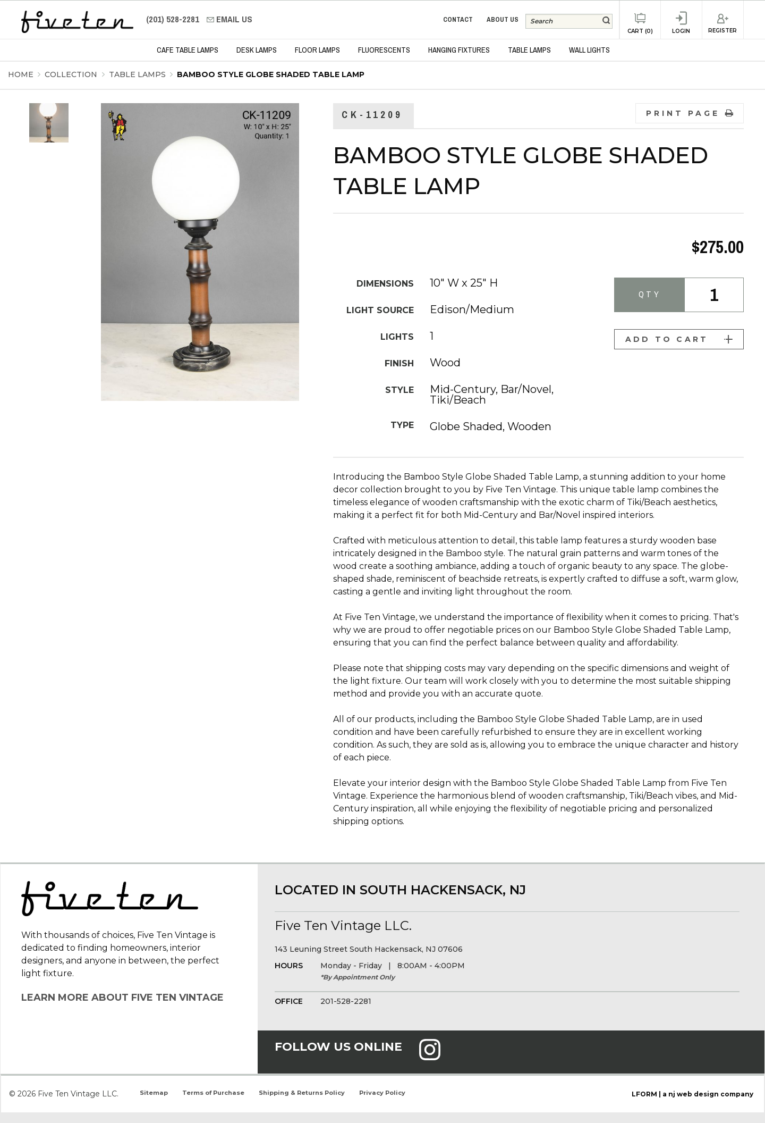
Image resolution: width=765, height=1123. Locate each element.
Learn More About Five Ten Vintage (122, 997)
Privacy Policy (382, 1092)
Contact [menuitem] (458, 19)
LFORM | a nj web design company (692, 1094)
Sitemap (154, 1092)
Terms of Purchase (213, 1092)
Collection (72, 74)
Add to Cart (679, 339)
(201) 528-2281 (173, 19)
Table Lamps (138, 74)
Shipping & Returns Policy (302, 1092)
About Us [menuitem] (502, 19)
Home (20, 74)
